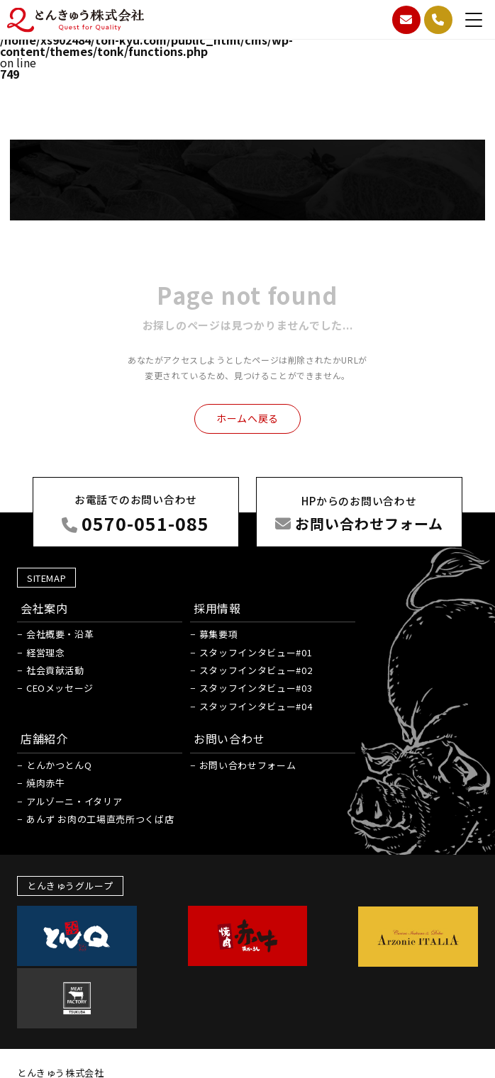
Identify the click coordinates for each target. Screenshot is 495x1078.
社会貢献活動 (56, 774)
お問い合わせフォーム (239, 869)
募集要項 (210, 739)
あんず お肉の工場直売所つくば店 (100, 923)
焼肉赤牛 (46, 887)
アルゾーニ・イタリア (75, 905)
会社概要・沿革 (61, 739)
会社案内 (45, 712)
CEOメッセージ (60, 792)
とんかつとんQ (60, 869)
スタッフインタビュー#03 (247, 792)
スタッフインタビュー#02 (247, 774)
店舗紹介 (45, 842)
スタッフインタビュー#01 (247, 756)
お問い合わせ (221, 842)
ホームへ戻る (247, 424)
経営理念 (46, 756)
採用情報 (209, 712)
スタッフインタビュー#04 (247, 810)
